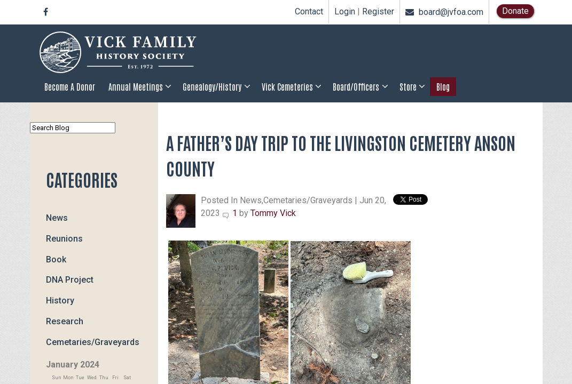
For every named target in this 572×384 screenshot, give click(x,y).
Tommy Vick (273, 213)
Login (344, 11)
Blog (443, 86)
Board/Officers (356, 86)
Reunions (64, 239)
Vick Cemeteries (287, 86)
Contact (309, 11)
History (60, 300)
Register (378, 11)
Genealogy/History (212, 86)
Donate (515, 11)
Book (56, 259)
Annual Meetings (135, 86)
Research (64, 321)
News (57, 218)
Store (408, 86)
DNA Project (69, 280)
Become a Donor (69, 86)
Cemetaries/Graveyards (92, 342)
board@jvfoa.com (444, 12)
